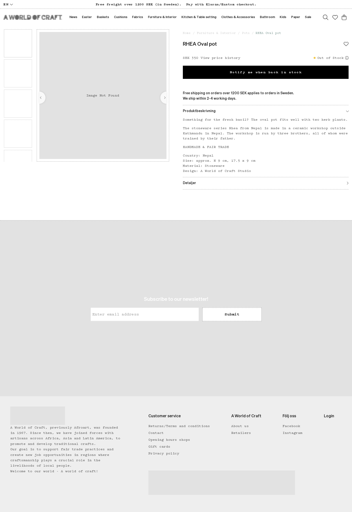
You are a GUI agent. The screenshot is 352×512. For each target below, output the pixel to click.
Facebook (291, 426)
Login (329, 416)
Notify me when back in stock (266, 72)
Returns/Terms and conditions (179, 426)
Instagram (292, 433)
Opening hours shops (169, 439)
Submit (232, 314)
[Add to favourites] (346, 44)
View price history (220, 58)
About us (240, 426)
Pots (246, 33)
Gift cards (159, 446)
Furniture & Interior (216, 33)
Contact (156, 433)
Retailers (241, 433)
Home (187, 33)
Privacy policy (163, 453)
